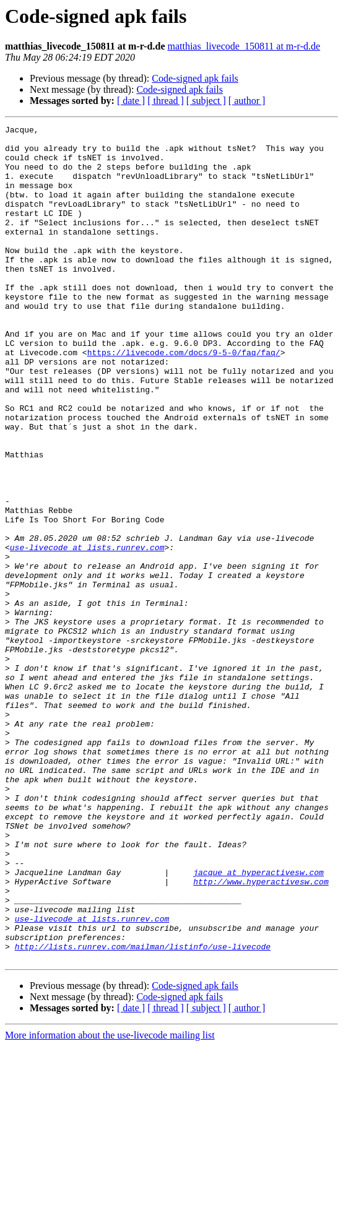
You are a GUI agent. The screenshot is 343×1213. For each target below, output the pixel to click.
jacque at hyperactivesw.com (258, 1022)
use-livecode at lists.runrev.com (87, 632)
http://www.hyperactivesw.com (260, 1033)
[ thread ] (165, 100)
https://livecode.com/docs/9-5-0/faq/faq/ (183, 398)
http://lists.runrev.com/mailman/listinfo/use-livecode (143, 1111)
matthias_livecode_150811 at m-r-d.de (243, 46)
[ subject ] (206, 100)
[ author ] (247, 100)
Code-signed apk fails (195, 78)
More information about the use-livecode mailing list (110, 1202)
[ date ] (131, 100)
